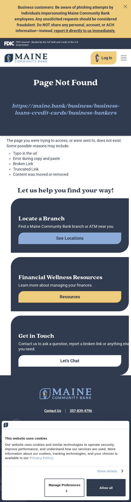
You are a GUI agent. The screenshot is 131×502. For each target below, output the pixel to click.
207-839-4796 (81, 411)
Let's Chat (69, 360)
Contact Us (52, 411)
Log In (107, 58)
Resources (70, 296)
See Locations (70, 238)
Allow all (106, 488)
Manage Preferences (64, 487)
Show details (107, 471)
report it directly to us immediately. (84, 30)
